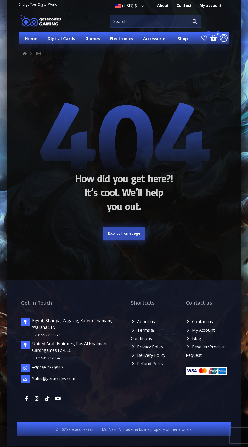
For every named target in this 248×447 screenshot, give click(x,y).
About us (143, 322)
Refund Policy (147, 364)
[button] (194, 21)
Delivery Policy (148, 356)
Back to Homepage (124, 234)
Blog (193, 339)
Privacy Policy (147, 347)
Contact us (199, 322)
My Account (200, 331)
